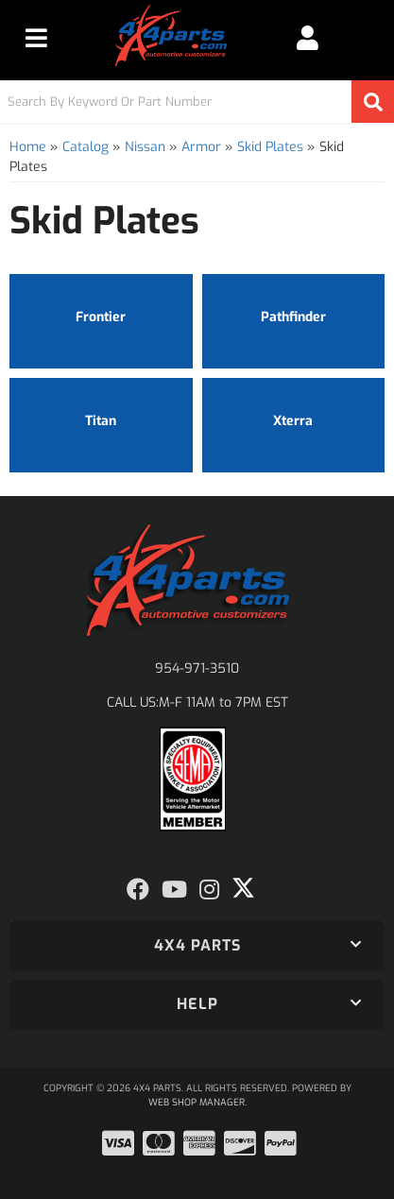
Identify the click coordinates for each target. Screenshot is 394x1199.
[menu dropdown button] (36, 38)
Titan (100, 421)
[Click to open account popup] (307, 38)
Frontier (101, 317)
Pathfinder (293, 317)
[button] (197, 101)
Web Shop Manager (196, 1102)
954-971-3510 (197, 668)
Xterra (293, 421)
